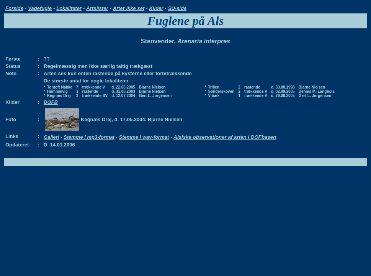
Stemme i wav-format (144, 137)
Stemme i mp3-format (89, 137)
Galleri (51, 137)
